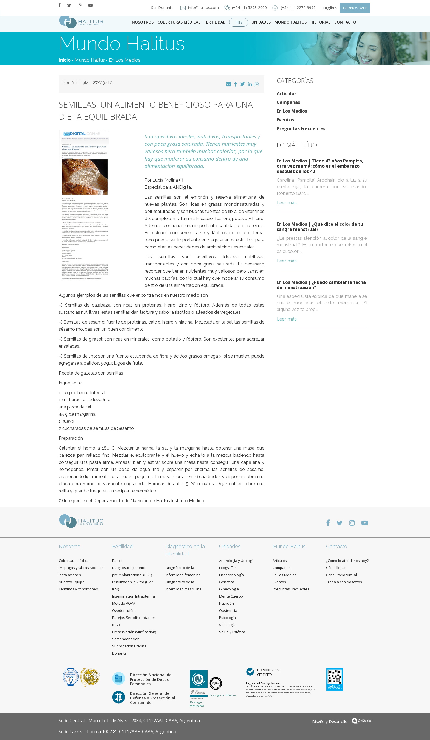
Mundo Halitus (291, 22)
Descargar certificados (197, 704)
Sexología (227, 624)
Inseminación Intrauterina (133, 596)
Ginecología (229, 589)
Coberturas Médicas (178, 22)
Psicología (227, 617)
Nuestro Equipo (71, 581)
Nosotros (143, 22)
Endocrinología (231, 574)
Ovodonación (123, 610)
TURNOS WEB (355, 7)
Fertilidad (215, 22)
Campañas (288, 102)
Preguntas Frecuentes (301, 128)
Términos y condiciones (78, 589)
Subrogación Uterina (129, 646)
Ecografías (228, 567)
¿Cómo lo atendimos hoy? (347, 560)
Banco (117, 560)
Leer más (287, 202)
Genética (226, 581)
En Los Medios (124, 60)
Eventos (285, 120)
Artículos (286, 93)
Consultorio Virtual (341, 574)
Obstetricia (228, 610)
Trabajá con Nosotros (344, 581)
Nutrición (226, 603)
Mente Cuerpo (231, 596)
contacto (345, 22)
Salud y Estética (232, 631)
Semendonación (126, 638)
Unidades (261, 22)
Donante (119, 653)
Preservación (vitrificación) (134, 631)
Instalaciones (70, 574)
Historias (320, 22)
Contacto (336, 546)
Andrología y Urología (237, 560)
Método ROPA (123, 603)
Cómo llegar (336, 567)
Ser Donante (160, 7)
